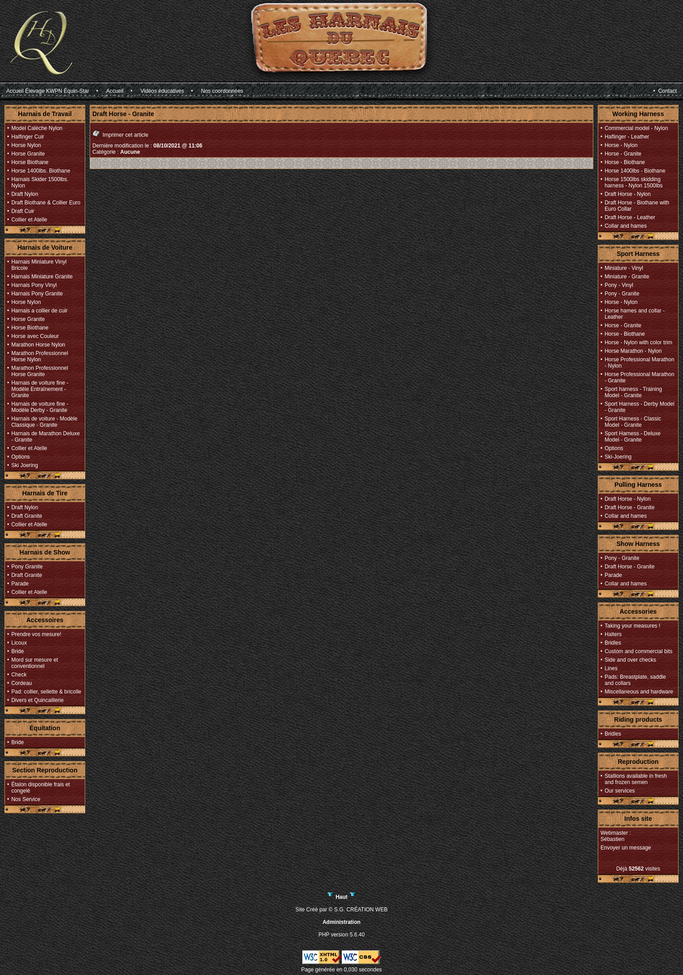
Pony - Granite (622, 293)
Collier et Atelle (29, 220)
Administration (341, 922)
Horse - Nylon (621, 145)
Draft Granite (26, 516)
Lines (611, 668)
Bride (17, 651)
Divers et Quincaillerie (37, 700)
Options (20, 457)
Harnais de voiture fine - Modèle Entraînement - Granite (39, 389)
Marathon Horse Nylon (38, 345)
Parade (20, 584)
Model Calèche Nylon (36, 128)
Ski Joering (24, 465)
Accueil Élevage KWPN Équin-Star (47, 91)
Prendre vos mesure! (36, 634)
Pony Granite (27, 566)
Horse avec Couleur (35, 336)
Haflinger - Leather (627, 137)
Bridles (613, 643)
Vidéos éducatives (162, 91)
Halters (613, 634)
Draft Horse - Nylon (628, 194)
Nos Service (25, 799)
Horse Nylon (26, 145)
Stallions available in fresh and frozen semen (636, 779)
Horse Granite (28, 154)
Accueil (115, 91)
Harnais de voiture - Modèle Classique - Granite (44, 422)
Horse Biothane (29, 162)
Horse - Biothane (625, 162)
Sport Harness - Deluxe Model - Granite (633, 436)
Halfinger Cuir (27, 137)
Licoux (19, 643)
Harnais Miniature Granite (42, 276)
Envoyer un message (625, 848)
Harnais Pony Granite (37, 293)
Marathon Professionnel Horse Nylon (39, 356)
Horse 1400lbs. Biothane (40, 171)
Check (18, 675)
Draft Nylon (24, 194)
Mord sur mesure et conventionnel (34, 663)
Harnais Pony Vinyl (34, 285)
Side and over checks (630, 660)
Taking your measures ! (632, 626)
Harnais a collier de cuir (39, 311)
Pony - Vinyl (619, 285)
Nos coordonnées (222, 91)
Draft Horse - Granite (629, 507)
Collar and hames (626, 226)
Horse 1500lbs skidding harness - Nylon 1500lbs (633, 182)
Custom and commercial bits (638, 651)
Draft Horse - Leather (630, 217)
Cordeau (21, 683)
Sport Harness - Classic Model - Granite (633, 422)
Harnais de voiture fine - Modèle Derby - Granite (39, 407)
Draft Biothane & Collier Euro (45, 202)
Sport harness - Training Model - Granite (633, 392)
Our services (620, 791)
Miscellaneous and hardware (639, 692)
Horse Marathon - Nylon (633, 351)
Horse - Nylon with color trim (638, 342)
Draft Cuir (22, 211)
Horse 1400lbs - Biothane (635, 171)
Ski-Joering (618, 457)
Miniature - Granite (627, 276)
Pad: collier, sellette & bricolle (46, 692)
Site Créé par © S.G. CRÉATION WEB (341, 909)
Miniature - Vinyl (624, 268)
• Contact (665, 91)
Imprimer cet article (120, 134)
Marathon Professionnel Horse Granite (39, 371)
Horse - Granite (623, 154)
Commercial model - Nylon (636, 128)
